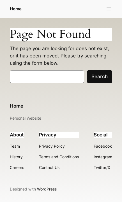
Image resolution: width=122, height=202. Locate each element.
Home (16, 8)
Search (99, 76)
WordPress (47, 189)
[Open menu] (108, 9)
